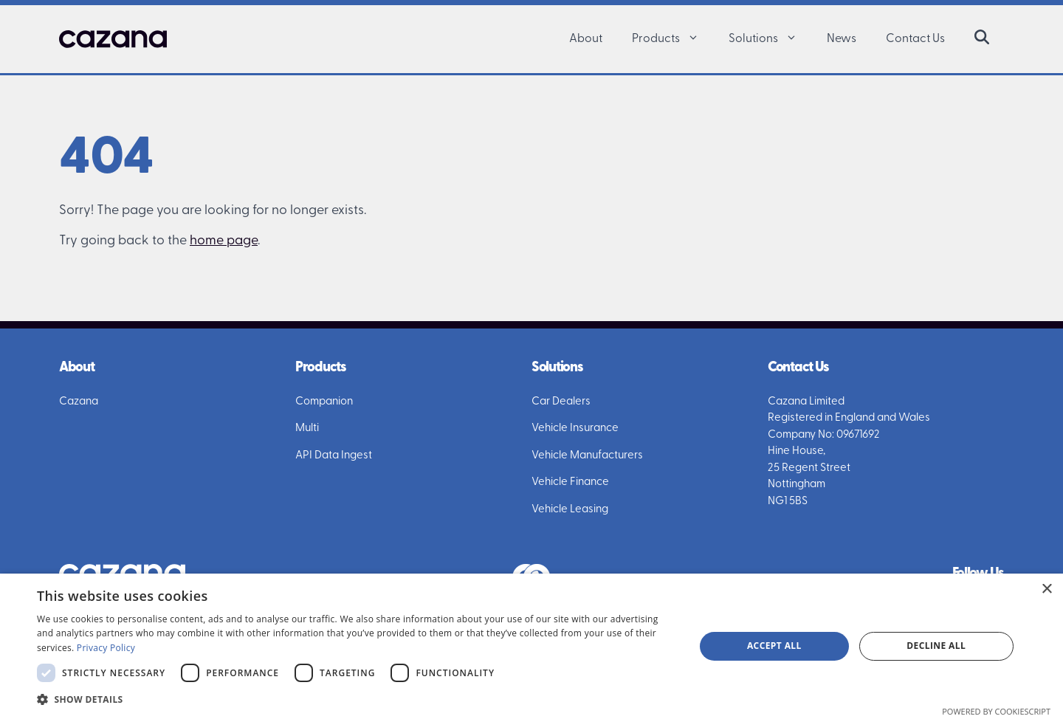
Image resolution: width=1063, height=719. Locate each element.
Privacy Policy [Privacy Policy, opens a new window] (106, 647)
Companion (324, 401)
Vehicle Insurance (575, 428)
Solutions (770, 39)
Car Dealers (561, 401)
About (585, 39)
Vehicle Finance (570, 482)
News (841, 39)
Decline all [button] (936, 645)
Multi (307, 428)
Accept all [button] (774, 645)
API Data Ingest (333, 455)
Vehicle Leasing (570, 509)
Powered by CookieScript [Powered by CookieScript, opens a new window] (996, 711)
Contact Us (915, 39)
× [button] (1046, 589)
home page (224, 241)
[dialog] (531, 646)
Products (673, 39)
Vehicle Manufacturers (587, 455)
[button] (697, 39)
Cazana (78, 401)
